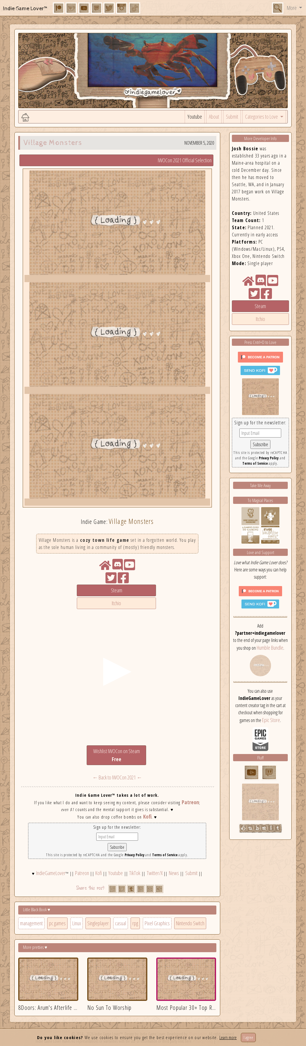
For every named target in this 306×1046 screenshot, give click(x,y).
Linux (76, 923)
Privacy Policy (134, 854)
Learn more (228, 1037)
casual (120, 923)
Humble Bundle (270, 647)
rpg (135, 923)
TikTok (134, 873)
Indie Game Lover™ (25, 8)
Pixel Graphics (157, 923)
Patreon (190, 802)
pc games (57, 923)
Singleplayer (98, 923)
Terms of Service (165, 854)
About (214, 116)
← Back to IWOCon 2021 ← (117, 777)
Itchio (116, 603)
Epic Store (271, 720)
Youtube (194, 116)
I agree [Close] (248, 1037)
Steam (116, 590)
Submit (232, 116)
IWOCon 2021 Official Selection (185, 160)
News (174, 873)
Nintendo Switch (190, 923)
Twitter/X (155, 873)
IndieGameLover (50, 873)
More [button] (292, 7)
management (31, 923)
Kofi (147, 816)
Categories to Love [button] (262, 116)
